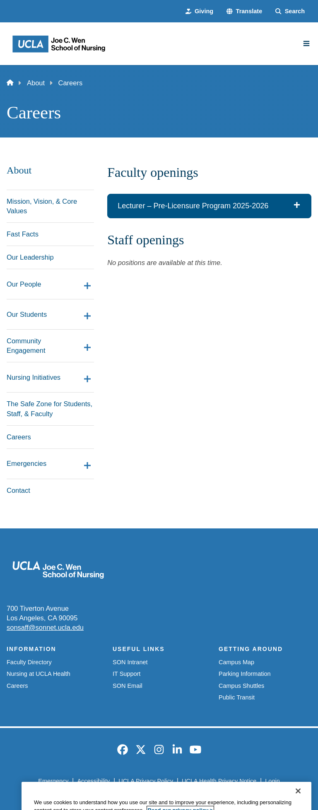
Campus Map (236, 662)
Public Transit (237, 697)
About (36, 83)
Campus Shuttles (241, 685)
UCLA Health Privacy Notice (219, 781)
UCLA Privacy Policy (145, 781)
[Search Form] (290, 11)
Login (272, 781)
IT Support (126, 673)
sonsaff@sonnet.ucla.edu (45, 627)
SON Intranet (130, 662)
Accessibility (93, 781)
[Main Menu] (306, 43)
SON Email (127, 685)
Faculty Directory (29, 662)
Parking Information (245, 673)
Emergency (53, 781)
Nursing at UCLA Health (38, 673)
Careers (17, 685)
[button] (244, 11)
